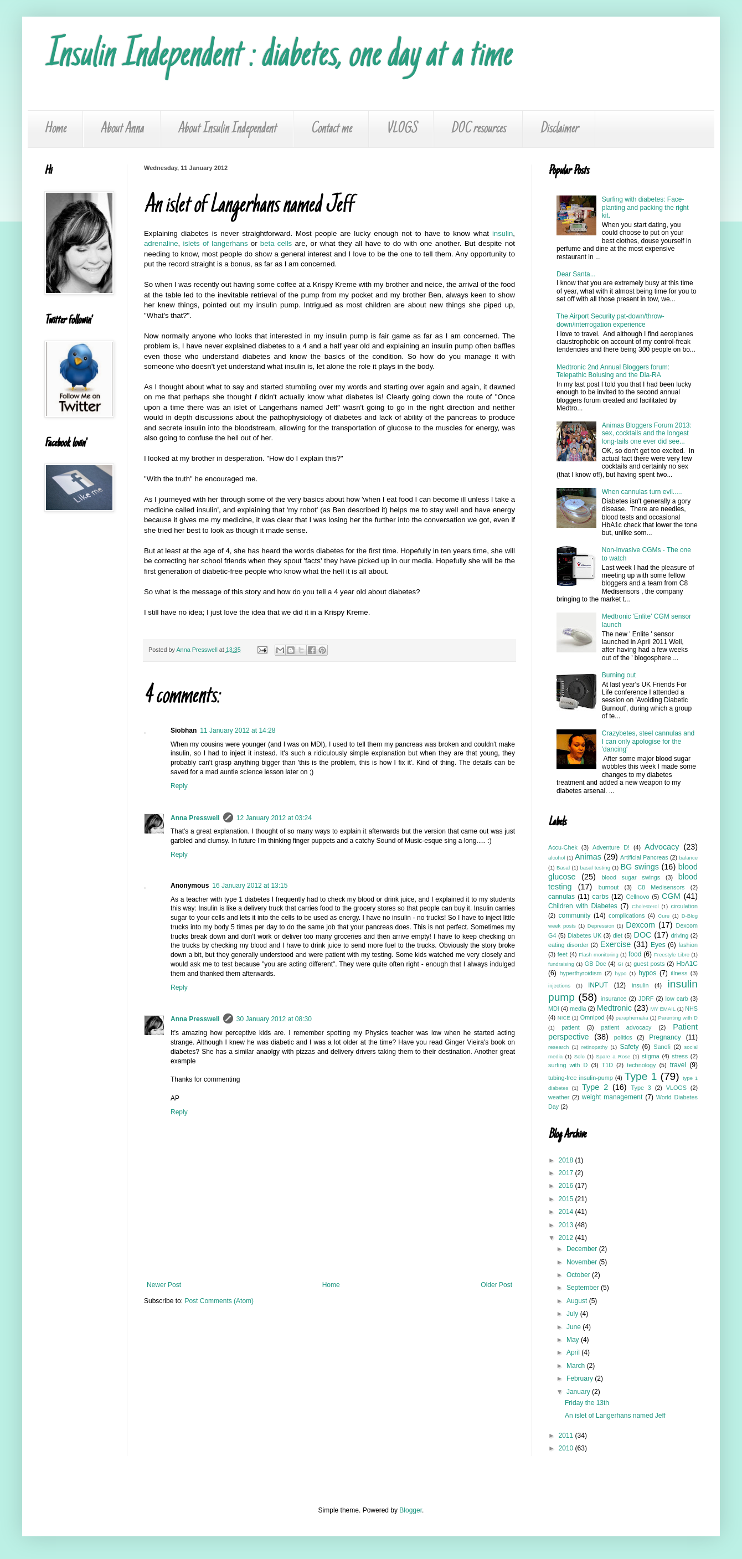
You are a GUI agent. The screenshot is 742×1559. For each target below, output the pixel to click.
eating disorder (568, 944)
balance (688, 858)
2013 (567, 1225)
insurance (614, 998)
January (579, 1392)
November (582, 1262)
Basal (563, 868)
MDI (553, 1008)
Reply (179, 786)
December (582, 1249)
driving (679, 935)
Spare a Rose (613, 1056)
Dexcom (640, 924)
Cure (663, 916)
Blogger (410, 1510)
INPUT (598, 985)
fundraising (561, 964)
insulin (502, 233)
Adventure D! (611, 847)
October (579, 1275)
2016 (567, 1186)
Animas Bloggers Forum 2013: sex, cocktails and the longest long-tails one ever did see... (647, 433)
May (573, 1340)
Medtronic (614, 1008)
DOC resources (478, 129)
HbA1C (687, 964)
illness (679, 973)
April (573, 1352)
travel (678, 1065)
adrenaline (161, 243)
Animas (588, 856)
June (574, 1327)
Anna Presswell (195, 818)
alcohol (556, 858)
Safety (629, 1047)
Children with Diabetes (582, 906)
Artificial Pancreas (644, 857)
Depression (601, 926)
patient (570, 1027)
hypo (621, 973)
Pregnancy (665, 1037)
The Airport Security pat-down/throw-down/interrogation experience (610, 320)
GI (620, 964)
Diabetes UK (584, 935)
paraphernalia (632, 1018)
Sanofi (662, 1046)
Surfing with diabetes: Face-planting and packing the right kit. (645, 207)
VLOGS (401, 129)
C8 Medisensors (660, 887)
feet (563, 954)
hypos (647, 973)
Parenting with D (678, 1018)
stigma (650, 1056)
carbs (600, 897)
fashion (688, 944)
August (577, 1301)
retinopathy (594, 1047)
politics (623, 1037)
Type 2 (595, 1087)
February (580, 1378)
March (576, 1366)
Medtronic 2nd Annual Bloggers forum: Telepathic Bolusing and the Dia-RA (612, 371)
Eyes (658, 945)
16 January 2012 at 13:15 (249, 885)
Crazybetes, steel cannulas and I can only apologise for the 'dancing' (648, 741)
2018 (567, 1160)
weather (558, 1097)
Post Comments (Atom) (219, 1301)
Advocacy (662, 846)
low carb (677, 998)
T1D (607, 1065)
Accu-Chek (563, 847)
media (578, 1008)
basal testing (595, 868)
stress (680, 1056)
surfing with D (568, 1065)
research (558, 1047)
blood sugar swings (631, 877)
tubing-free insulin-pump (580, 1077)
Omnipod (592, 1017)
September (583, 1288)
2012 (567, 1238)
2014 (567, 1212)
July (573, 1314)
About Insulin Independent (227, 129)
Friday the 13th (587, 1403)
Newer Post (164, 1285)
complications (627, 915)
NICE (564, 1018)
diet (617, 935)
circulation (684, 906)
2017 (567, 1173)
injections (559, 985)
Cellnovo (637, 896)
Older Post (496, 1285)
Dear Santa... (576, 274)
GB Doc (595, 963)
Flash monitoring (599, 954)
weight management (612, 1097)
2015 (567, 1199)
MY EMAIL (663, 1009)
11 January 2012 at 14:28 (237, 730)
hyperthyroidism (580, 973)
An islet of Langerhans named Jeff (615, 1415)
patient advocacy (626, 1027)
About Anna (121, 129)
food (634, 954)
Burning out (619, 675)
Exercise (615, 944)
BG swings (639, 866)
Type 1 (641, 1076)
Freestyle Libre (671, 954)
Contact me (331, 129)
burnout (609, 887)
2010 (567, 1448)
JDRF (646, 998)
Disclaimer (559, 129)
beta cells (276, 243)
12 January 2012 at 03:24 (274, 818)
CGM (671, 896)
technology (641, 1065)
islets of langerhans (215, 243)
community (574, 915)
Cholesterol (645, 906)
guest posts (648, 963)
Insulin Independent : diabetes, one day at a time (277, 56)
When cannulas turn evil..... (642, 492)
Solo (579, 1056)
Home (55, 129)
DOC (643, 934)
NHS (691, 1008)
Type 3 (641, 1087)
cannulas (561, 897)
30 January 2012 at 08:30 (274, 1019)
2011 (567, 1435)
